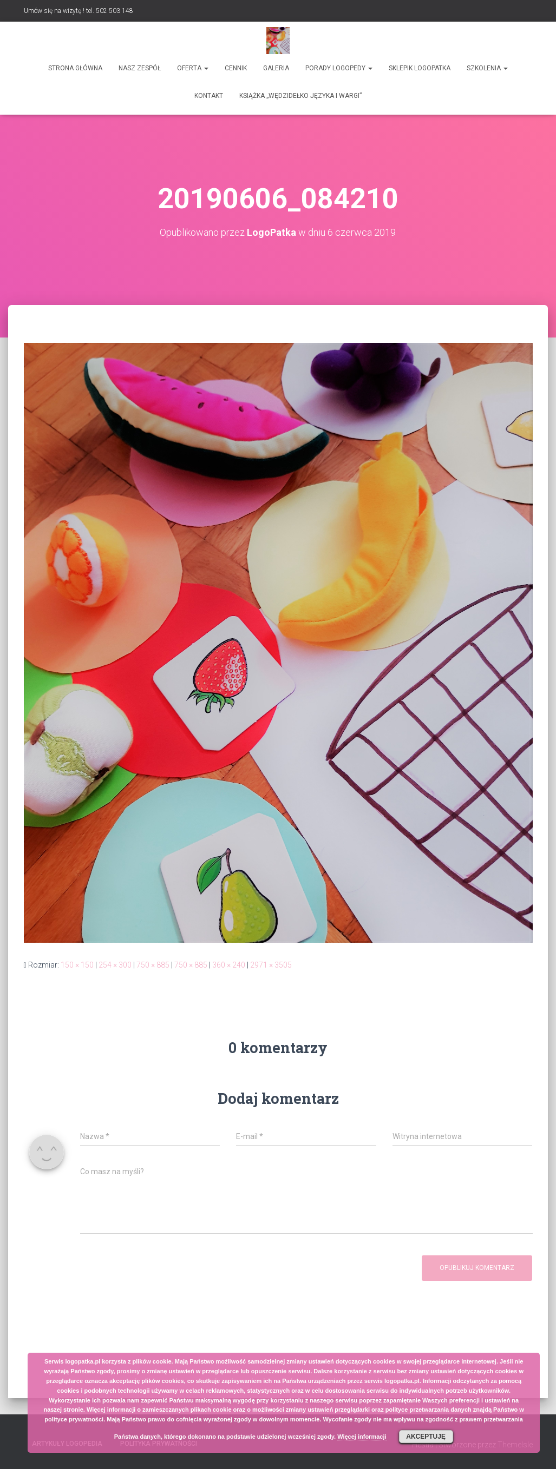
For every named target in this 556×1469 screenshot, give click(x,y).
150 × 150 (77, 965)
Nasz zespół (140, 68)
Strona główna (75, 68)
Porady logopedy (338, 68)
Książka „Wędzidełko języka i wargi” (300, 96)
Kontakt (208, 96)
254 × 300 (115, 965)
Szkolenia (487, 68)
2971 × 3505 (271, 965)
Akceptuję (426, 1436)
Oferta (192, 68)
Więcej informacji (361, 1436)
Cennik (236, 68)
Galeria (276, 68)
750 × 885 (152, 965)
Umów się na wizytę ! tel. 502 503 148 (78, 11)
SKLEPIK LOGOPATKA (419, 68)
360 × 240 (228, 965)
